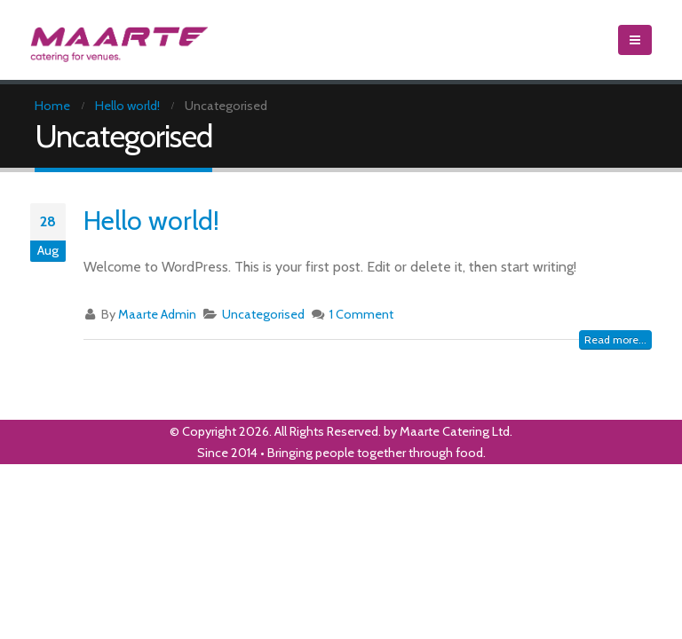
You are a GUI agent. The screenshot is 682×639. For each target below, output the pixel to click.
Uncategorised (263, 314)
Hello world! (151, 220)
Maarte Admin (157, 314)
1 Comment (361, 314)
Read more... (615, 339)
